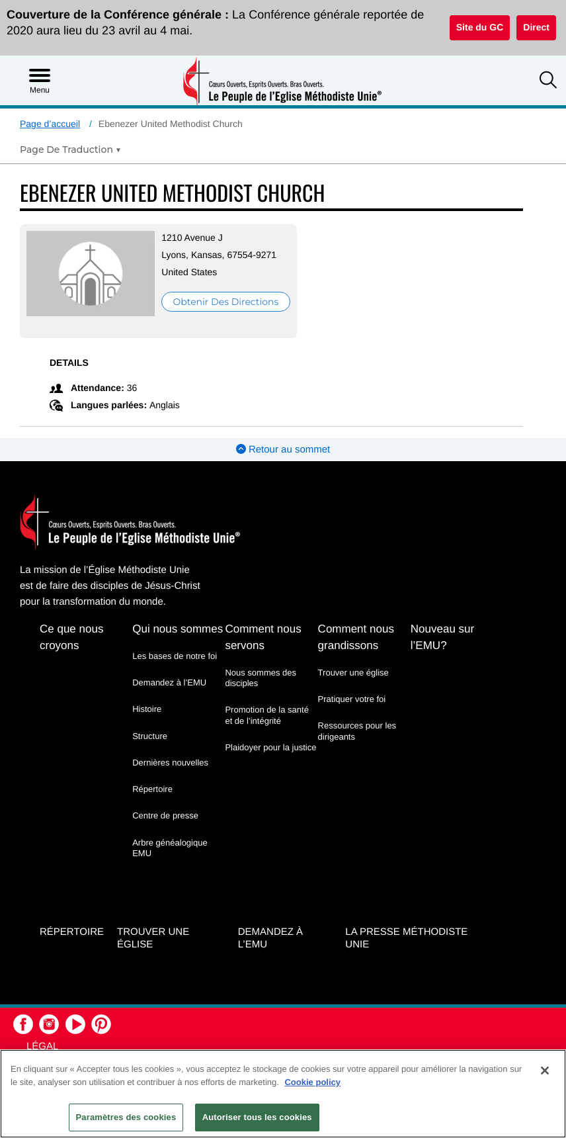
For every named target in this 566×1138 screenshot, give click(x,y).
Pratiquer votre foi (352, 699)
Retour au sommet (283, 449)
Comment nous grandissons (356, 637)
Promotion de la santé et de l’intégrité (266, 715)
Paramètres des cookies (126, 1117)
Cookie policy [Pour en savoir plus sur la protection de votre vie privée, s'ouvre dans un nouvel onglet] (312, 1082)
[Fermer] (544, 1070)
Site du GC (480, 27)
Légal (42, 1046)
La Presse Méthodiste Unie (406, 938)
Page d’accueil (50, 123)
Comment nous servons (263, 637)
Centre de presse (165, 815)
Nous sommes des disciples (260, 678)
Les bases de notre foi (174, 656)
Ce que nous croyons (71, 637)
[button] (548, 81)
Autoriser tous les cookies (257, 1117)
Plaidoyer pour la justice (270, 747)
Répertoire (152, 789)
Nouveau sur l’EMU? (442, 637)
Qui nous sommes (177, 629)
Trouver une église (353, 673)
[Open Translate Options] (70, 149)
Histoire (146, 709)
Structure (149, 736)
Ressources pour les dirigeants (357, 731)
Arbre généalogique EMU (169, 848)
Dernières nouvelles (170, 762)
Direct (536, 27)
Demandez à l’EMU (169, 682)
